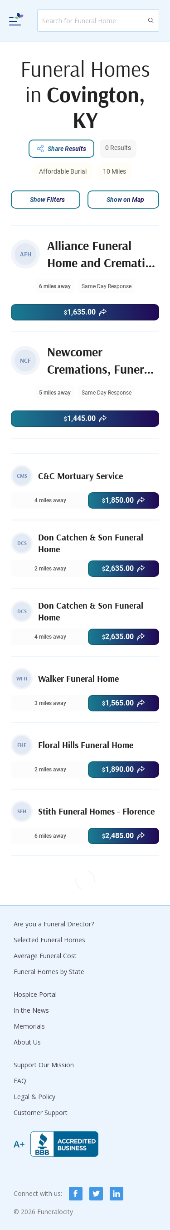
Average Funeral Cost (45, 955)
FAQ (20, 1080)
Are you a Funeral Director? (54, 924)
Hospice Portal (35, 994)
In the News (31, 1010)
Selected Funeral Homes (49, 939)
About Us (27, 1042)
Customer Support (41, 1112)
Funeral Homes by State (49, 971)
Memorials (29, 1026)
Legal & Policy (34, 1096)
